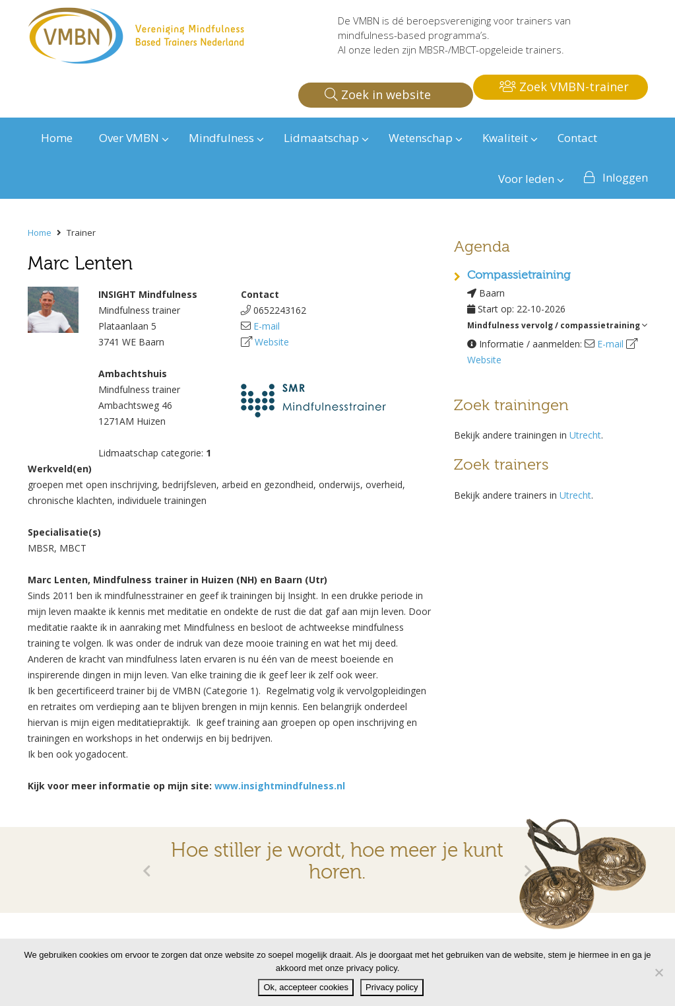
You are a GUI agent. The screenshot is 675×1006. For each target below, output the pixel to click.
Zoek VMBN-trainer (564, 86)
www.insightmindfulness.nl (279, 785)
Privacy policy (392, 987)
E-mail (266, 326)
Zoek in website (378, 94)
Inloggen (625, 177)
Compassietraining (518, 275)
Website (272, 342)
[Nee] (658, 972)
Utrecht (585, 435)
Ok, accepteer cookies (305, 987)
